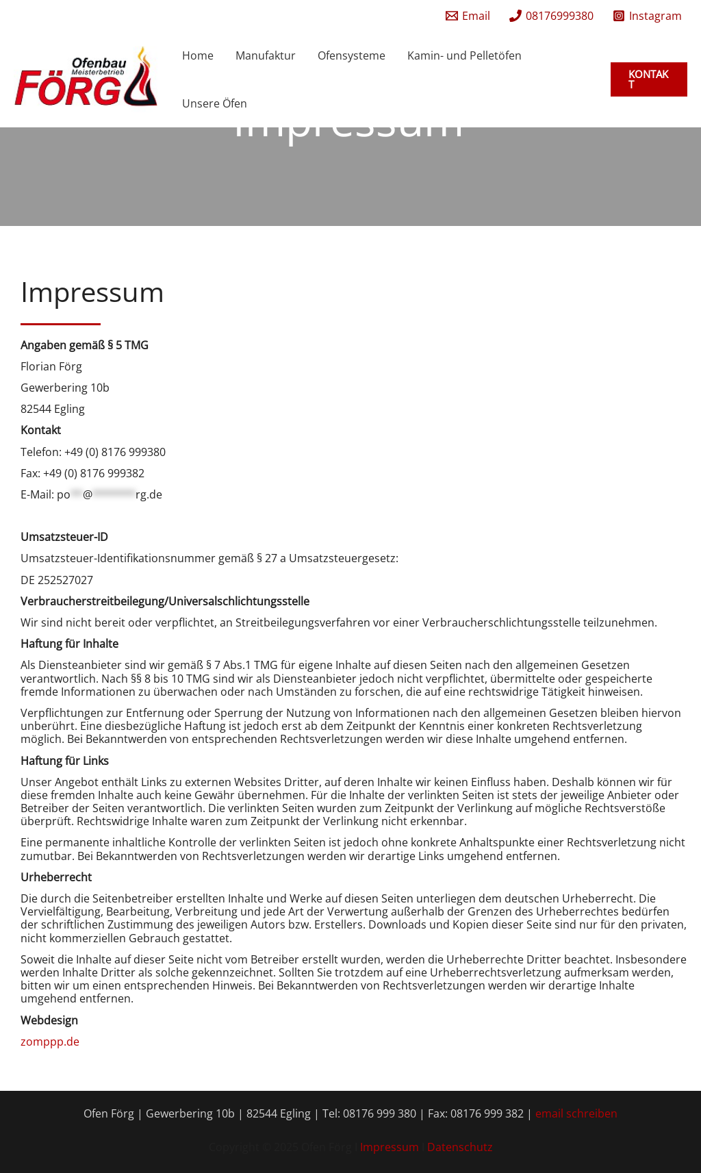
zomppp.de (50, 1041)
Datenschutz (460, 1147)
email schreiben (576, 1113)
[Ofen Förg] (85, 78)
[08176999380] (551, 15)
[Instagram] (647, 15)
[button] (649, 79)
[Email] (468, 15)
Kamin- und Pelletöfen (464, 55)
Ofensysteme (351, 55)
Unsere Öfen (214, 103)
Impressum (391, 1147)
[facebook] (424, 15)
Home (198, 55)
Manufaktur (265, 55)
